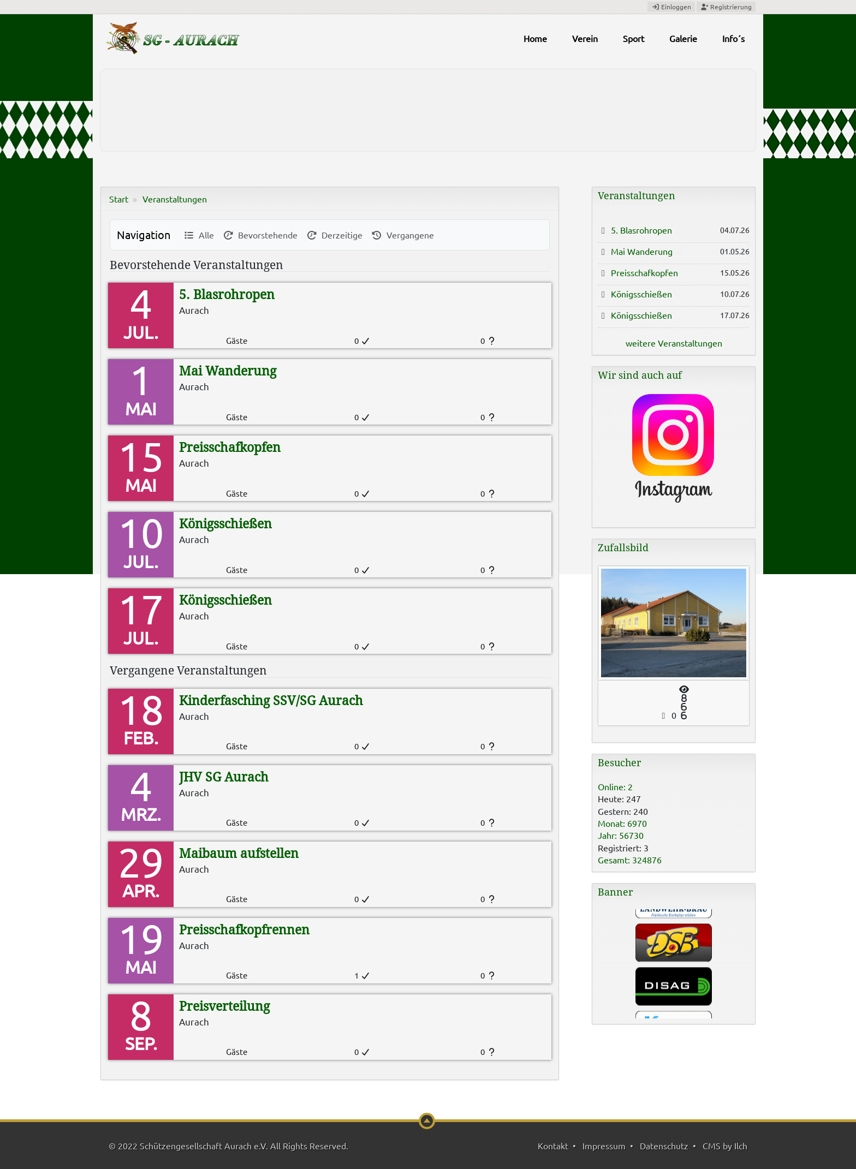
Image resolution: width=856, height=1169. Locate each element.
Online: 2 (615, 786)
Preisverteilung (224, 1006)
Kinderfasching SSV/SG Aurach (271, 701)
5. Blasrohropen (227, 295)
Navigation (143, 234)
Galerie (683, 38)
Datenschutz (664, 1145)
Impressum (604, 1145)
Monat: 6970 (622, 823)
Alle (198, 234)
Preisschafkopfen (230, 447)
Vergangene (402, 234)
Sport (633, 38)
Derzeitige (334, 234)
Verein (585, 38)
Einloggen (671, 6)
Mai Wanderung (227, 371)
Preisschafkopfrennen (244, 930)
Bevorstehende (260, 234)
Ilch (740, 1145)
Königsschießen (225, 524)
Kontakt (553, 1145)
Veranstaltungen (174, 198)
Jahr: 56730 (621, 835)
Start (118, 198)
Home (535, 38)
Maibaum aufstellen (239, 853)
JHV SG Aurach (224, 777)
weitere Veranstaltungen (674, 342)
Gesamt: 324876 (630, 859)
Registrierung (726, 6)
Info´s (733, 38)
